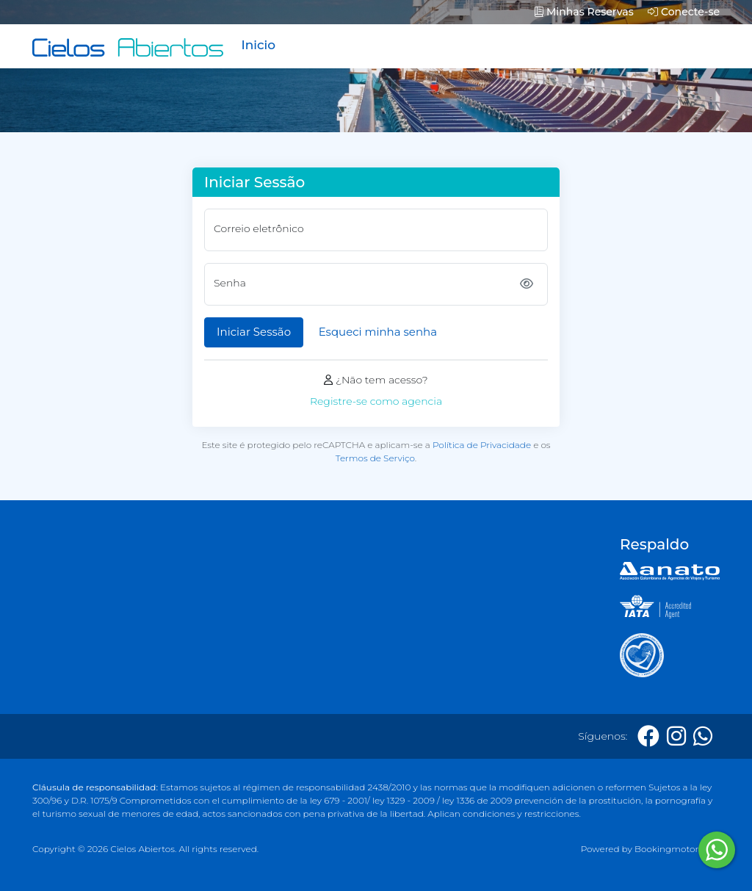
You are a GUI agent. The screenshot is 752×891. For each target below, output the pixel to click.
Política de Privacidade (482, 444)
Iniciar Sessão (254, 332)
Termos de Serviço (375, 457)
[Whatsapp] (702, 736)
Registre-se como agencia (376, 401)
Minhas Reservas (584, 11)
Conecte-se (684, 11)
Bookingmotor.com (677, 848)
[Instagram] (676, 736)
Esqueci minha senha (378, 332)
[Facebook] (648, 736)
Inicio (258, 44)
